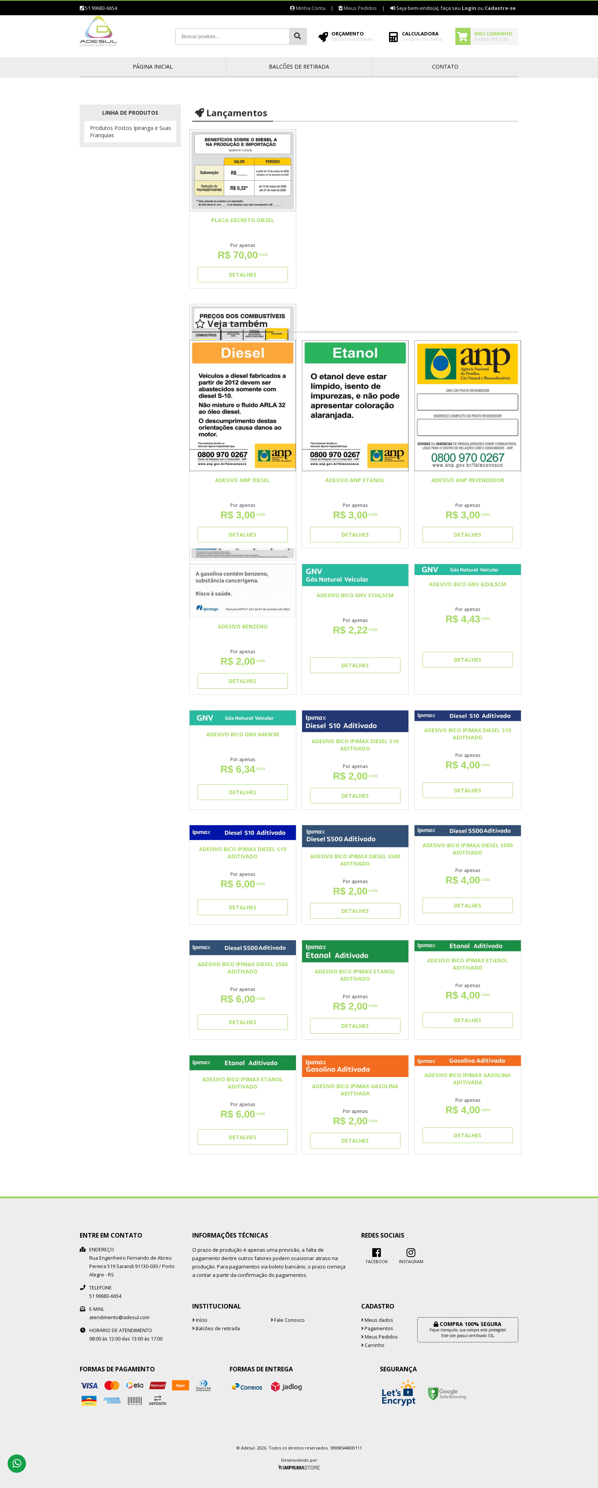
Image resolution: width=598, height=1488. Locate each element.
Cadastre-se (500, 8)
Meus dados (377, 1320)
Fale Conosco (288, 1320)
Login (469, 8)
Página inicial (153, 66)
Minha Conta (307, 8)
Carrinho (372, 1345)
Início (199, 1320)
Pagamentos (377, 1328)
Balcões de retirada (299, 66)
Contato (445, 66)
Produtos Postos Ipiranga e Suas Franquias (130, 131)
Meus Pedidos (358, 8)
